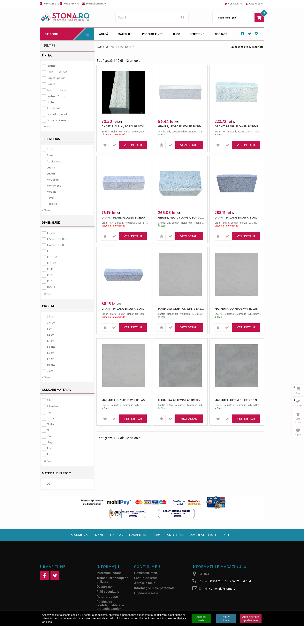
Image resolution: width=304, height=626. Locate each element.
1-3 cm (51, 233)
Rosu (50, 448)
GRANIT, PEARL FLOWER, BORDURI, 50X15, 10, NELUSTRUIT (125, 217)
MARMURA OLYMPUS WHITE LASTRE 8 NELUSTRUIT (238, 308)
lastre (161, 314)
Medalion (53, 179)
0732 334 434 (71, 3)
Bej (49, 412)
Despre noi (197, 34)
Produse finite (204, 535)
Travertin (137, 535)
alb (202, 314)
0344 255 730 (51, 3)
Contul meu (147, 566)
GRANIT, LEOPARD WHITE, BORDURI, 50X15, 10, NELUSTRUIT (181, 126)
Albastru (52, 406)
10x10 (50, 269)
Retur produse (107, 596)
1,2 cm (51, 334)
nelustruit (116, 131)
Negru (51, 442)
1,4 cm (51, 346)
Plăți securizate (107, 591)
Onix (156, 535)
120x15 (51, 287)
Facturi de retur (145, 578)
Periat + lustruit (57, 71)
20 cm (249, 131)
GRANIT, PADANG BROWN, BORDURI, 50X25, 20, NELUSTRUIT (238, 217)
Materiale (125, 34)
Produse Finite (152, 34)
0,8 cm (51, 322)
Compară (297, 405)
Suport (298, 434)
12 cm (143, 405)
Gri (48, 430)
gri (168, 131)
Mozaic (51, 191)
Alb (49, 400)
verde (127, 131)
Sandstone (175, 535)
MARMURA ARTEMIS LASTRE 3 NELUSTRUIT (181, 400)
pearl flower (201, 222)
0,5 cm (51, 316)
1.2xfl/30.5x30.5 (56, 239)
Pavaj (50, 197)
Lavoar (51, 173)
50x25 (241, 131)
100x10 (51, 251)
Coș (298, 392)
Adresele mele (144, 583)
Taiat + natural (56, 90)
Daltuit (51, 102)
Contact (221, 34)
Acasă (103, 34)
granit (161, 131)
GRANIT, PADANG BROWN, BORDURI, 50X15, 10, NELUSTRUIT (125, 308)
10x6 (50, 275)
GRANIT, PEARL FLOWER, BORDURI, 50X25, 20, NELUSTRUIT (238, 126)
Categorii (69, 34)
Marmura (79, 535)
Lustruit (52, 65)
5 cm (256, 405)
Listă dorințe (297, 420)
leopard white (179, 131)
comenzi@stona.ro (96, 3)
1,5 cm (51, 352)
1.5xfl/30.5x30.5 (56, 245)
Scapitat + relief (57, 120)
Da (48, 483)
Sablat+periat (56, 77)
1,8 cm (51, 364)
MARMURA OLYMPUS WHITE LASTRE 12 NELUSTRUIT (125, 400)
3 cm (170, 405)
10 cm (195, 314)
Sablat (51, 84)
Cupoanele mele (146, 593)
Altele (50, 149)
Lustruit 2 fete (56, 96)
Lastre (51, 167)
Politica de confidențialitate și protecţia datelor (110, 605)
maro (226, 222)
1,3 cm (50, 340)
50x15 (143, 131)
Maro (50, 436)
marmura (185, 314)
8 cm (256, 314)
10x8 (50, 281)
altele (135, 131)
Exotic (51, 418)
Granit (99, 535)
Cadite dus (54, 161)
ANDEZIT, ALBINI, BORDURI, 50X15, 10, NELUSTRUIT (125, 126)
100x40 (51, 263)
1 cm (49, 328)
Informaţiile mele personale (154, 588)
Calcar (117, 535)
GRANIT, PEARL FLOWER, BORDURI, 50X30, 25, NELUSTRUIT (181, 217)
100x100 (52, 257)
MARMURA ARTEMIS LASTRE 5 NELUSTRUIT (238, 400)
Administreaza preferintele (251, 618)
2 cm (50, 370)
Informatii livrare (108, 573)
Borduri (51, 155)
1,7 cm (51, 358)
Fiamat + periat (57, 114)
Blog (176, 34)
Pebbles (52, 203)
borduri (105, 131)
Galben (51, 424)
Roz (49, 454)
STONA (204, 574)
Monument (54, 185)
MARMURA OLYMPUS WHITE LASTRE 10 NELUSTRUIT (181, 308)
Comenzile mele (146, 573)
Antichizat (53, 108)
